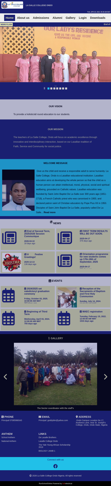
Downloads (97, 17)
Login (83, 17)
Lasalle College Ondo (48, 441)
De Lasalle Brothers (47, 437)
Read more (49, 222)
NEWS (55, 233)
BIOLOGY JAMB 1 (47, 451)
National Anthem (8, 441)
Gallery (70, 17)
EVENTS (55, 290)
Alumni (57, 17)
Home (10, 17)
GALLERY (55, 348)
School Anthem (8, 437)
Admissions (41, 17)
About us (23, 17)
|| (44, 88)
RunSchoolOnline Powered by (55, 484)
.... (55, 85)
